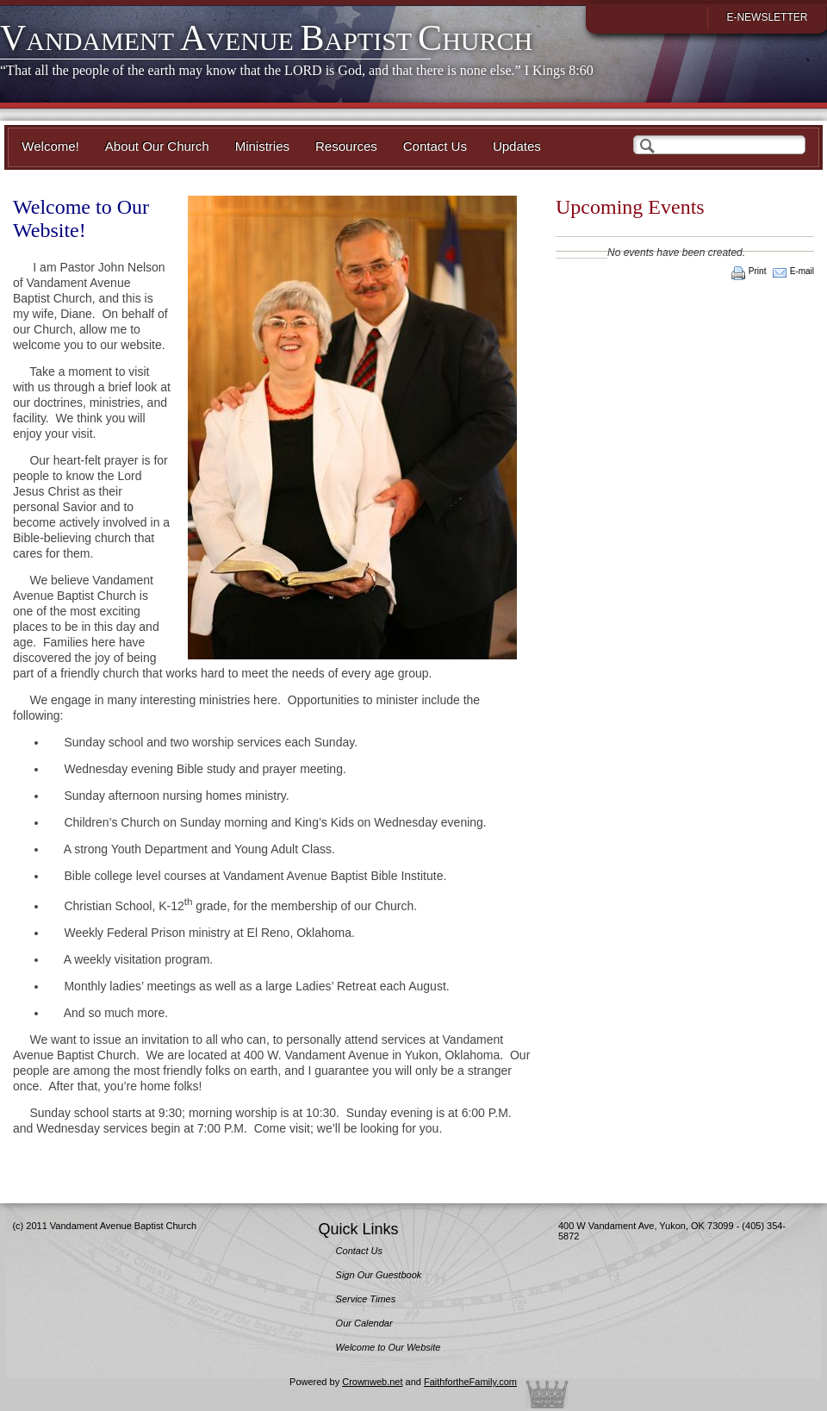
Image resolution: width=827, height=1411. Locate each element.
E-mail (802, 271)
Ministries (262, 146)
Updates (517, 146)
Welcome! (50, 146)
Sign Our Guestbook (379, 1275)
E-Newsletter (766, 17)
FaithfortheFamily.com (470, 1382)
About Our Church (157, 146)
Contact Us (435, 146)
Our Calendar (364, 1323)
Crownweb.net (372, 1382)
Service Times (366, 1299)
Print (758, 271)
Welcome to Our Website (388, 1347)
